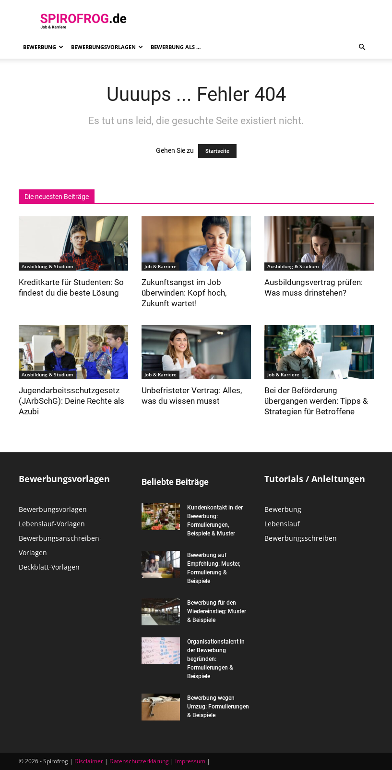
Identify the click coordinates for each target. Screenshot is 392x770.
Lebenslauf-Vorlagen (52, 523)
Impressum (190, 761)
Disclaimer (88, 761)
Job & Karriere (160, 266)
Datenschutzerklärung (139, 761)
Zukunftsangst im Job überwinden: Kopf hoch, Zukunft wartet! (184, 292)
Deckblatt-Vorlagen (49, 566)
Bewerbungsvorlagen (107, 46)
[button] (362, 47)
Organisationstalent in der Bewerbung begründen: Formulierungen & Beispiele (216, 659)
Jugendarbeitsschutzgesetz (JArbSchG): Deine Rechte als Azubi (71, 400)
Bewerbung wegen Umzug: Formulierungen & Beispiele (218, 707)
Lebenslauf (282, 523)
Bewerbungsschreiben (300, 538)
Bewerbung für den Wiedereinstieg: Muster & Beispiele (216, 611)
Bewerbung (43, 46)
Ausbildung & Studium (47, 266)
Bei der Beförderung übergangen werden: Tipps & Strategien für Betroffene (316, 400)
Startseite (217, 151)
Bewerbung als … (176, 46)
